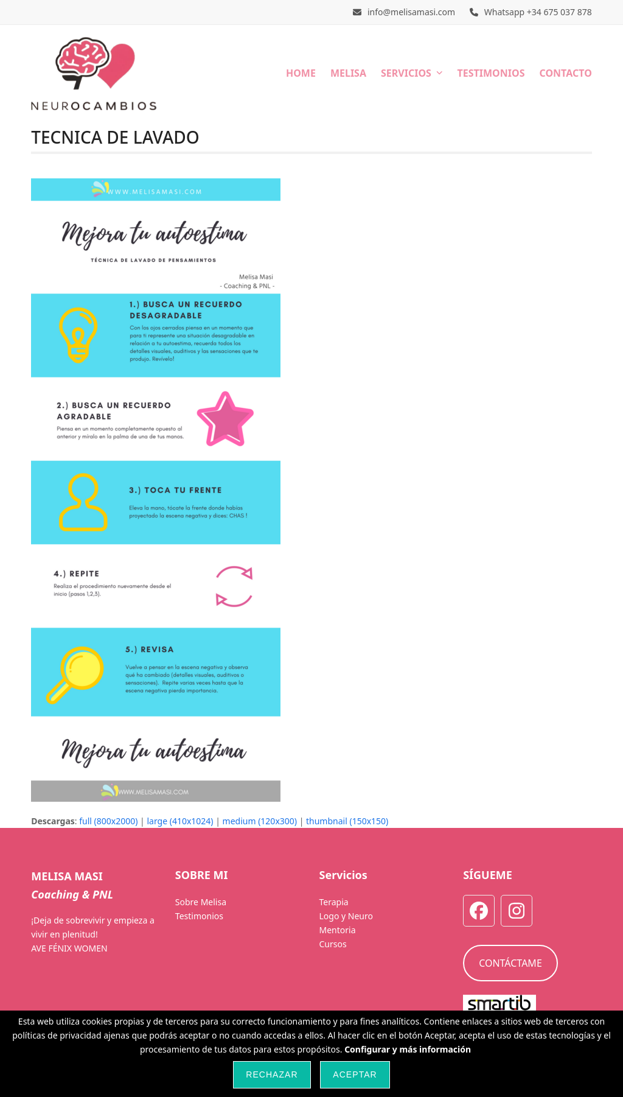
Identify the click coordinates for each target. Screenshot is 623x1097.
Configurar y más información (407, 1049)
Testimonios (199, 916)
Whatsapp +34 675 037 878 (538, 12)
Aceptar (355, 1074)
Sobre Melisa (200, 902)
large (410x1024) (180, 821)
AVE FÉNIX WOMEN (69, 948)
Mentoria (337, 930)
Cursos (332, 944)
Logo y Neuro (345, 916)
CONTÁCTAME (510, 963)
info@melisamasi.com (411, 12)
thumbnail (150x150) (347, 821)
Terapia (333, 902)
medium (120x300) (260, 821)
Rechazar (272, 1074)
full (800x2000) (108, 821)
